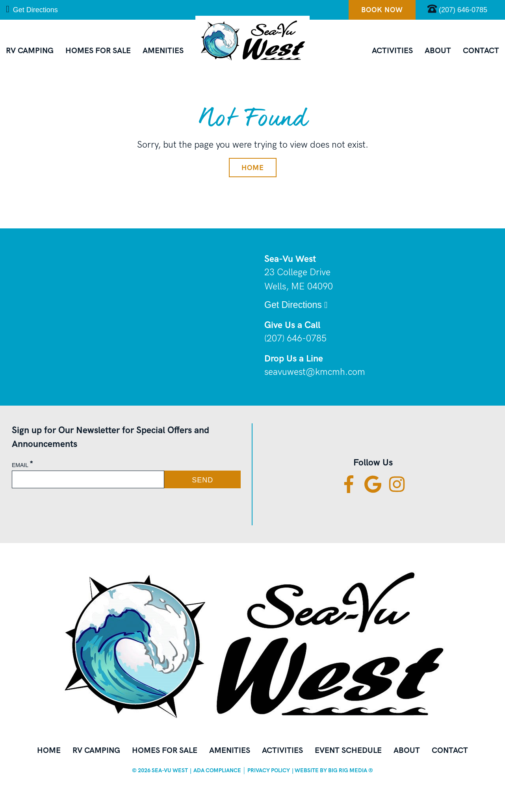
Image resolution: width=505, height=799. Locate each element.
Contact (481, 50)
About (438, 50)
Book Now (382, 9)
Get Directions (32, 9)
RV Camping (30, 50)
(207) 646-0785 (295, 338)
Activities (392, 50)
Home (252, 167)
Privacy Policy (268, 770)
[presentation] (74, 506)
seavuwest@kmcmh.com (314, 372)
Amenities (163, 50)
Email (22, 465)
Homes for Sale (98, 50)
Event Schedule (348, 750)
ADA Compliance (217, 770)
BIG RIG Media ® (350, 770)
